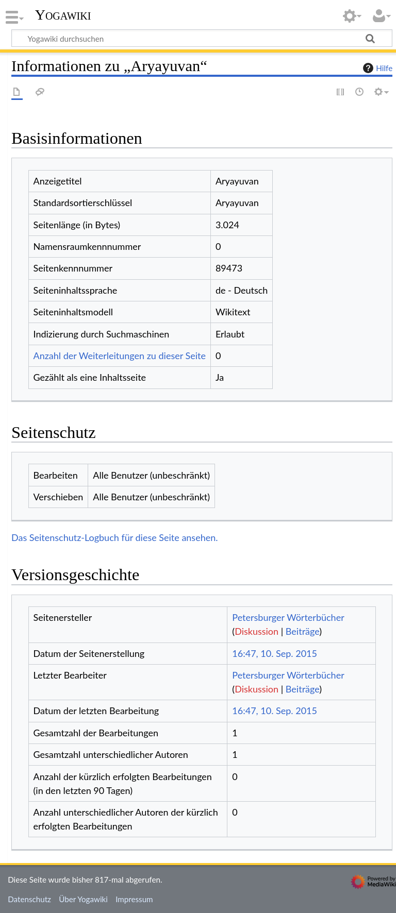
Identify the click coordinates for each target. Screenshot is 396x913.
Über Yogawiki (83, 899)
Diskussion (256, 631)
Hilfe (376, 68)
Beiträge (302, 631)
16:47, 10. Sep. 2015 (274, 653)
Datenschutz (29, 899)
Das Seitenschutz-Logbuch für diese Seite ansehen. (114, 537)
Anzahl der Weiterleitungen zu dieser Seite (120, 355)
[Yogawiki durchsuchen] (202, 38)
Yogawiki (63, 15)
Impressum (134, 899)
